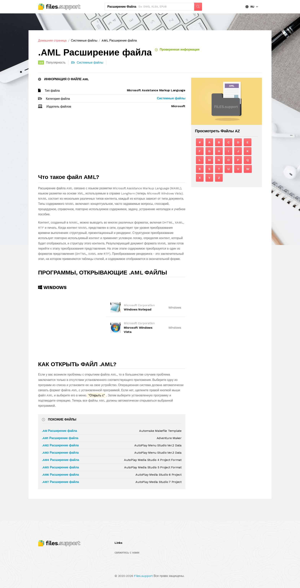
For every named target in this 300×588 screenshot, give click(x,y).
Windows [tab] (52, 287)
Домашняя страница (52, 40)
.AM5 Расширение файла (60, 467)
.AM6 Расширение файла (60, 474)
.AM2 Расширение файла (60, 445)
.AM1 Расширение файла (60, 438)
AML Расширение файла (119, 40)
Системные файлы (84, 40)
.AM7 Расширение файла (60, 482)
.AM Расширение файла (59, 431)
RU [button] (249, 6)
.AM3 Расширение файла (60, 452)
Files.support (143, 576)
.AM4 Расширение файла (60, 460)
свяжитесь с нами (127, 552)
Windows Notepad (137, 309)
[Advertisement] (111, 143)
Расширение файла (121, 6)
